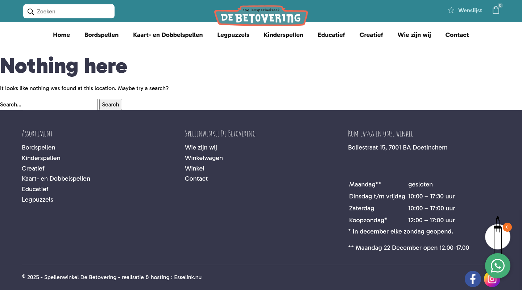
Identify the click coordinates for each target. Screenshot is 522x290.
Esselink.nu (188, 277)
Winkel (194, 168)
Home (61, 35)
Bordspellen (101, 35)
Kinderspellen (283, 35)
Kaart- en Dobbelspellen (168, 35)
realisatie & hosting (146, 277)
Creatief (371, 35)
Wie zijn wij (414, 35)
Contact (457, 35)
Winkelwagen (204, 158)
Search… (10, 104)
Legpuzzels (233, 35)
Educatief (331, 35)
